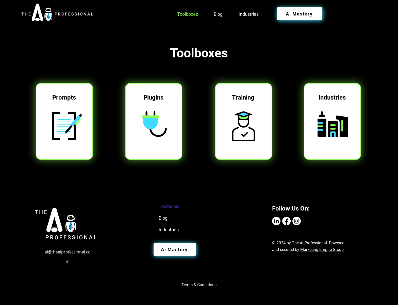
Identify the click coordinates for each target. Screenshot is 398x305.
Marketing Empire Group (322, 249)
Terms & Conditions (199, 284)
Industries (169, 229)
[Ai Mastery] (299, 13)
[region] (65, 121)
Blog (163, 218)
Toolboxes (169, 206)
